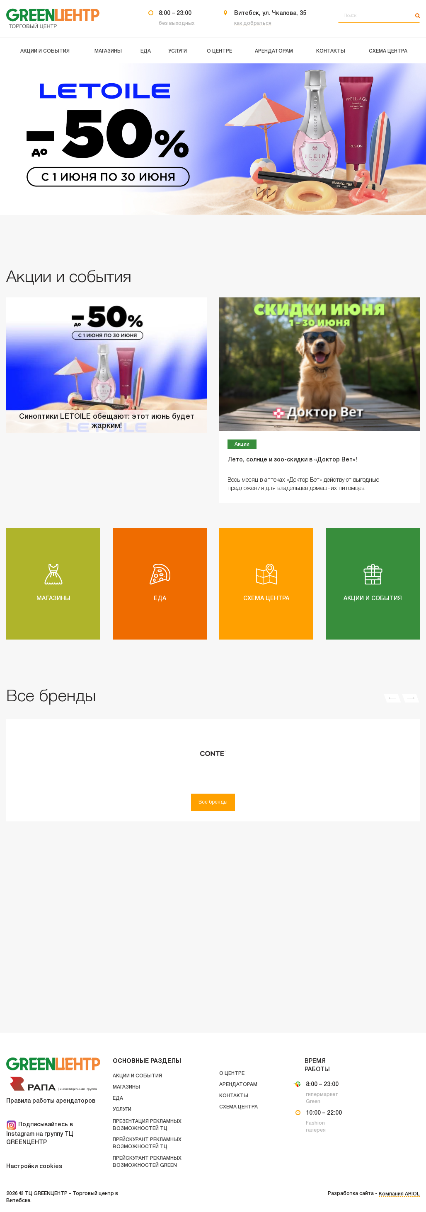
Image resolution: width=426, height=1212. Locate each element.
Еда (118, 1098)
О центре (231, 1073)
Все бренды (213, 802)
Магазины (126, 1087)
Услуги (122, 1109)
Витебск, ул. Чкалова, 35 (270, 13)
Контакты (233, 1096)
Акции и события (137, 1076)
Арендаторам (238, 1084)
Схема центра (238, 1107)
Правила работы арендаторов (50, 1101)
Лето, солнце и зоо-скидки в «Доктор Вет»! (292, 460)
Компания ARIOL (399, 1194)
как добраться (252, 23)
